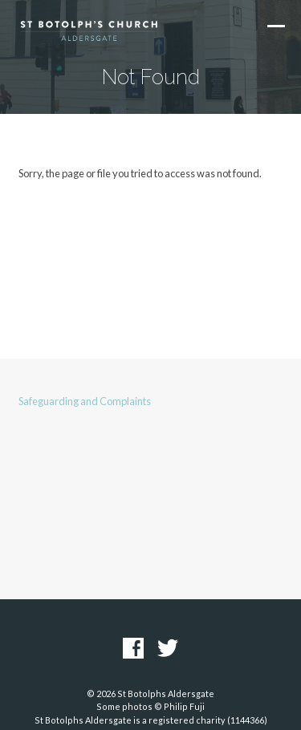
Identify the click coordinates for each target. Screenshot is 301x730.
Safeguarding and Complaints (84, 401)
